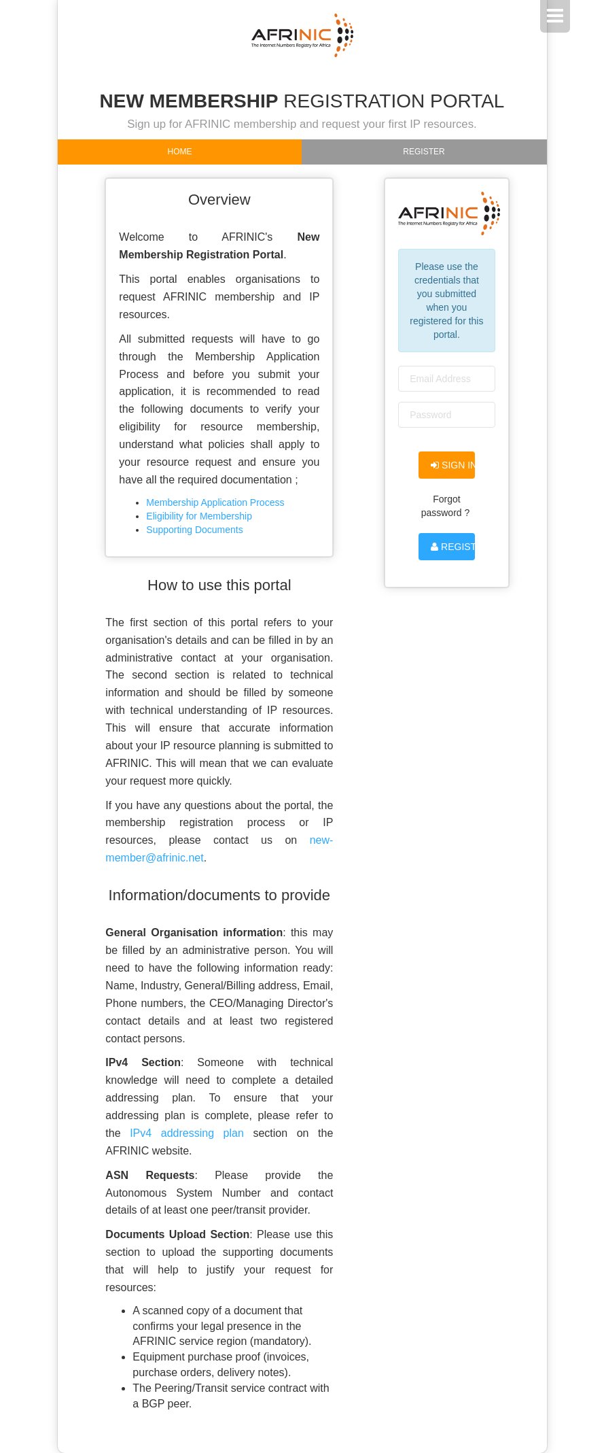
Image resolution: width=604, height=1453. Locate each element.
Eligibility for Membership (199, 516)
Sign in (453, 465)
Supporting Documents (194, 529)
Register (423, 151)
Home (180, 151)
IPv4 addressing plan (187, 1133)
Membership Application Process (215, 502)
